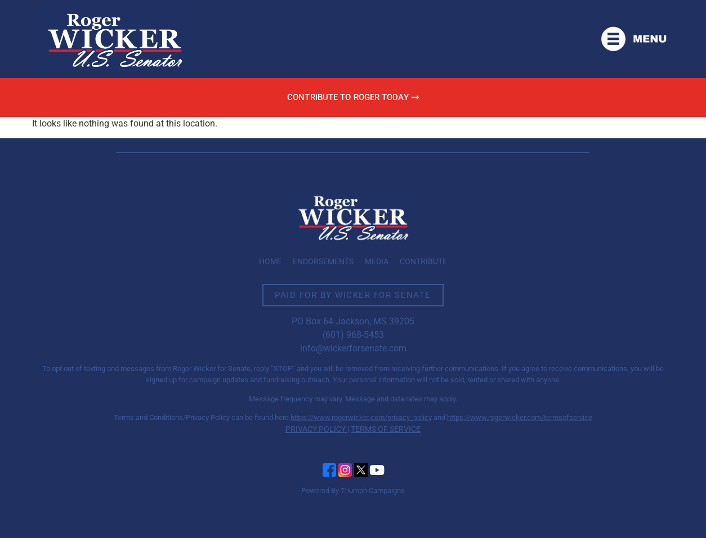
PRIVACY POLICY (315, 428)
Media (376, 261)
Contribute (423, 261)
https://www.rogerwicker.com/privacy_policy (361, 417)
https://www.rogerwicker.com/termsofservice (519, 417)
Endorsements (323, 261)
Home (270, 261)
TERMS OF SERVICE (386, 428)
